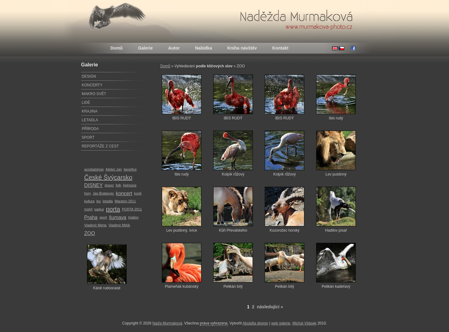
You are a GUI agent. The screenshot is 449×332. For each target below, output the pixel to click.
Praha (91, 217)
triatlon (133, 217)
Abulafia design (255, 323)
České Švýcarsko (108, 177)
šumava (117, 217)
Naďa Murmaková (167, 323)
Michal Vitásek (304, 323)
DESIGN (89, 76)
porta (113, 209)
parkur (99, 209)
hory (87, 193)
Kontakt (280, 48)
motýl (88, 209)
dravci (109, 185)
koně (138, 193)
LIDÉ (86, 102)
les (98, 201)
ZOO (89, 233)
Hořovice (130, 185)
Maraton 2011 (125, 201)
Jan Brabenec (103, 193)
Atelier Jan (114, 169)
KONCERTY (92, 85)
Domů (116, 48)
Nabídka (203, 48)
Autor (174, 48)
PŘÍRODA (90, 129)
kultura (89, 201)
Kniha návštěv (242, 48)
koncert (124, 193)
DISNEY (93, 185)
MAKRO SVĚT (94, 94)
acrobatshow (94, 169)
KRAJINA (90, 111)
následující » (270, 306)
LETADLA (90, 120)
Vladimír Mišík (119, 225)
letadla (108, 201)
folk (118, 185)
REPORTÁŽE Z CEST (100, 146)
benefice (130, 169)
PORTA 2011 (132, 209)
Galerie (145, 48)
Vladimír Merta (95, 225)
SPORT (88, 137)
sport (103, 217)
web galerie (280, 323)
